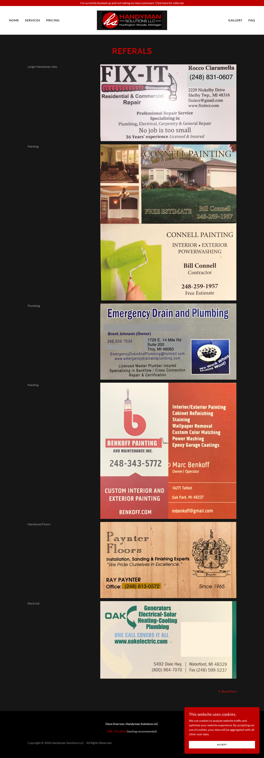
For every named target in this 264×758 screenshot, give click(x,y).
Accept (222, 744)
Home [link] (14, 20)
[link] (132, 20)
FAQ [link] (251, 20)
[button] (227, 691)
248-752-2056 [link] (116, 731)
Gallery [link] (235, 20)
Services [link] (32, 20)
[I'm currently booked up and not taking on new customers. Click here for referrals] (132, 3)
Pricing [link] (53, 20)
